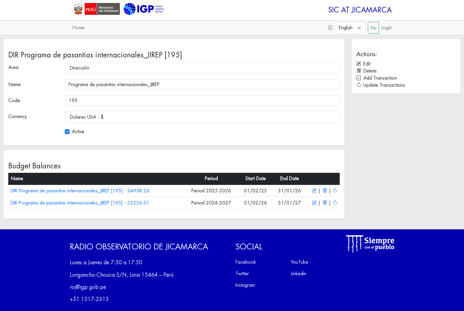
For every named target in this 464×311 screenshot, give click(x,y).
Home (78, 27)
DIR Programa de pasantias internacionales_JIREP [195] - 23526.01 (80, 203)
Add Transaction (376, 78)
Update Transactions (380, 85)
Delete (366, 71)
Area (13, 67)
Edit (363, 64)
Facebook (246, 262)
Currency (17, 116)
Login (386, 27)
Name (14, 84)
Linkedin (298, 273)
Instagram (245, 285)
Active (78, 131)
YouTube (299, 262)
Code (14, 100)
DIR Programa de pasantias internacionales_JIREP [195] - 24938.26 (80, 190)
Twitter (242, 273)
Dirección (79, 68)
